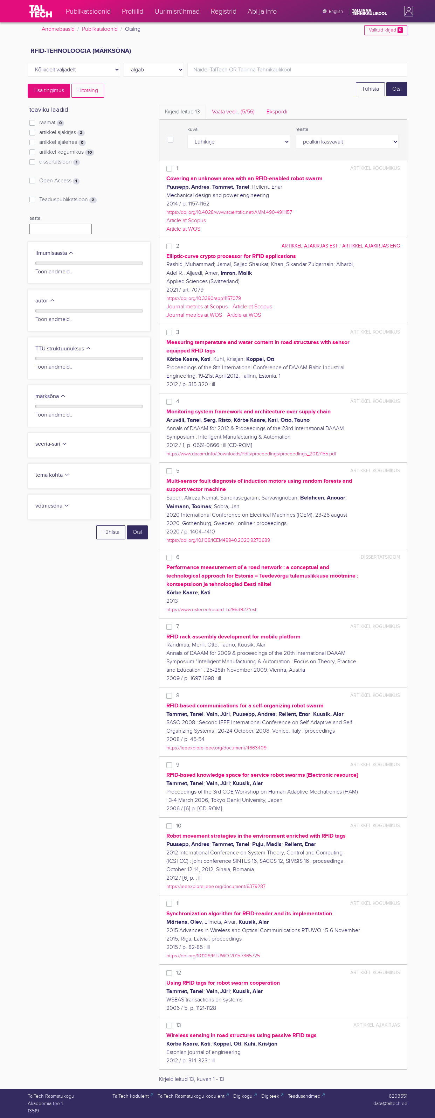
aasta (34, 218)
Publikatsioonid (100, 29)
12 (178, 973)
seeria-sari (51, 444)
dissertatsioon (59, 162)
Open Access (59, 180)
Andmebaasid (58, 29)
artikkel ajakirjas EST (310, 246)
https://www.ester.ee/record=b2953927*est (211, 610)
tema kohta (52, 475)
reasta (302, 129)
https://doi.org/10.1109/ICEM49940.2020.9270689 (218, 540)
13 (178, 1025)
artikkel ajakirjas (62, 132)
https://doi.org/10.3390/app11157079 (203, 298)
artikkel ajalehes (62, 142)
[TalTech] (40, 11)
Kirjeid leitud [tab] (182, 112)
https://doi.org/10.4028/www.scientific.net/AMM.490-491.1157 (229, 212)
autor (45, 301)
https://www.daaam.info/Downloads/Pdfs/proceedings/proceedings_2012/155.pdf (251, 454)
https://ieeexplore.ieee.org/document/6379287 (215, 886)
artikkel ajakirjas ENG (371, 246)
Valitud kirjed (386, 30)
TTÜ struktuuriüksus (63, 348)
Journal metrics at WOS (194, 315)
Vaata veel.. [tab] (233, 112)
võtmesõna (52, 506)
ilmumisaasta (54, 253)
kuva (192, 129)
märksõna (50, 396)
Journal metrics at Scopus (197, 306)
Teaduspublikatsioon (68, 199)
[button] (407, 11)
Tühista (370, 89)
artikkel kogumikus (66, 152)
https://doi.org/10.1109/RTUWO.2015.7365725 (213, 956)
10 (178, 826)
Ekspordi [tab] (277, 112)
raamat (51, 122)
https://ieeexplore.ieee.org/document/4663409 (216, 748)
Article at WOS (183, 229)
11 (178, 903)
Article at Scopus (186, 220)
